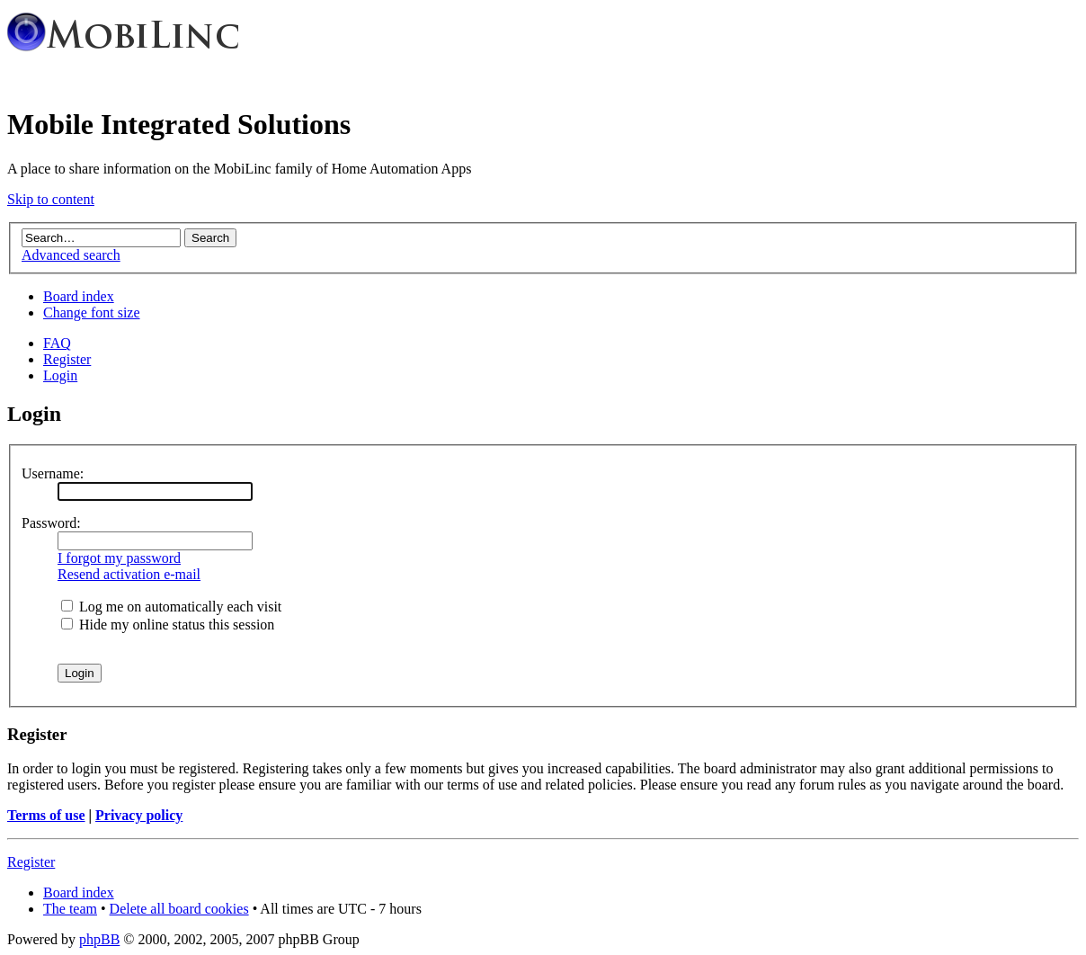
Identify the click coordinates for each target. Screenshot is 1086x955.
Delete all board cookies (179, 908)
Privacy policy (138, 815)
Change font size (91, 312)
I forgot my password (119, 558)
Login (60, 375)
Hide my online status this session (167, 624)
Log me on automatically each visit (171, 606)
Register (67, 359)
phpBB (99, 939)
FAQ (57, 343)
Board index (78, 296)
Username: (53, 473)
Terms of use (46, 815)
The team (70, 908)
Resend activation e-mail (129, 574)
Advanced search (71, 255)
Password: (51, 523)
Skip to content (50, 199)
